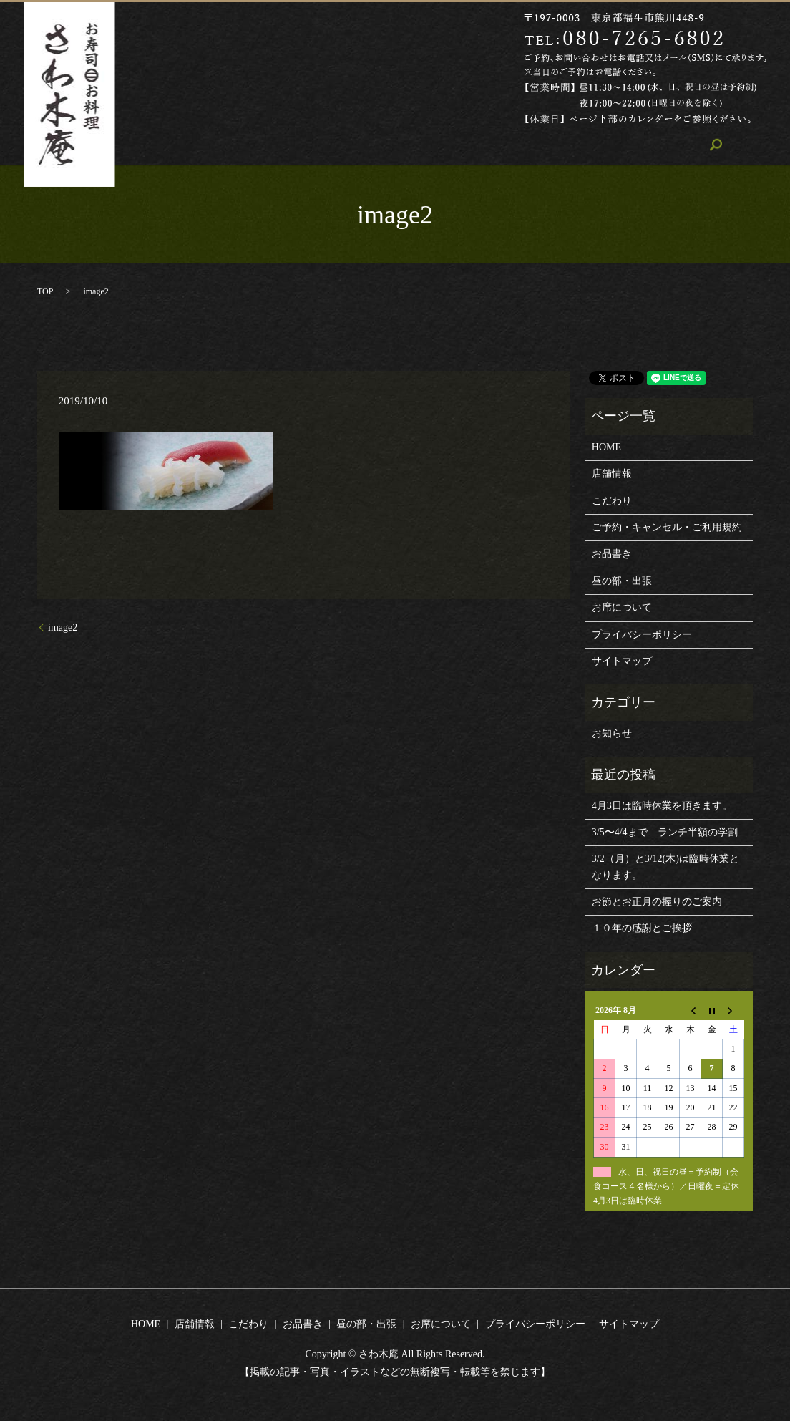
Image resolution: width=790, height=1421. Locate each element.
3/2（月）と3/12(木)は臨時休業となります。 (665, 866)
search (655, 144)
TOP (45, 291)
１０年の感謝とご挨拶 (642, 928)
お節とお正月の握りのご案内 (657, 901)
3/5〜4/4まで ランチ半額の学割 (665, 832)
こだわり (368, 145)
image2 (62, 627)
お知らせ (612, 733)
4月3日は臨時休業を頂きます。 (662, 805)
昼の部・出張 (507, 145)
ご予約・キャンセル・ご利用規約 (667, 527)
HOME (245, 145)
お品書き (433, 145)
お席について (591, 145)
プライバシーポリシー (642, 634)
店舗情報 (304, 145)
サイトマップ (622, 661)
